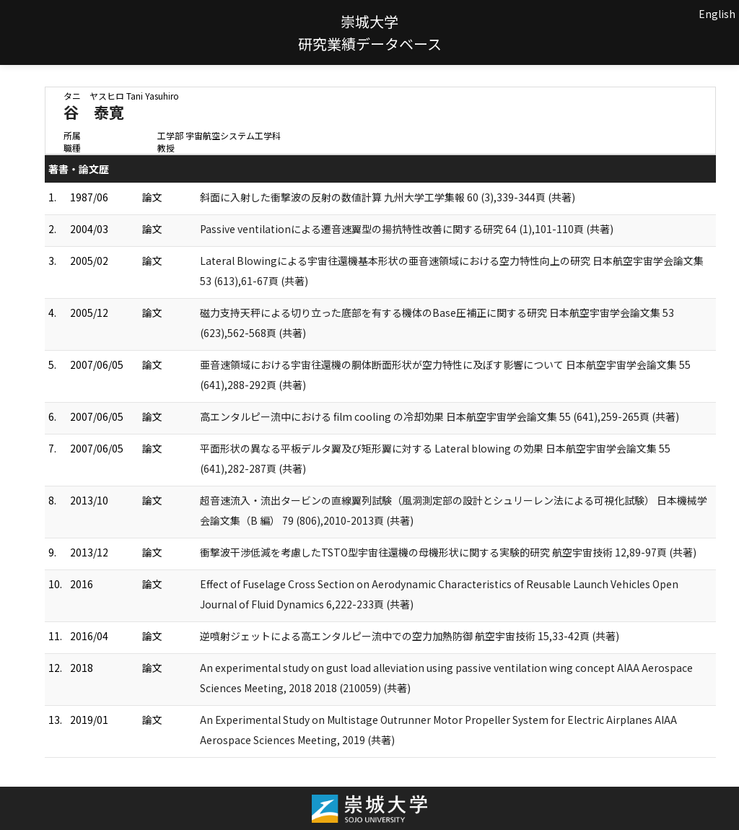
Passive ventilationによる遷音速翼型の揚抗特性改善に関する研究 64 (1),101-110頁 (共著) (406, 229)
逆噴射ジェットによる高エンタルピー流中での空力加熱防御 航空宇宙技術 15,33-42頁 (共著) (409, 636)
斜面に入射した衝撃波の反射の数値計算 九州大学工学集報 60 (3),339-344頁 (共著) (387, 197)
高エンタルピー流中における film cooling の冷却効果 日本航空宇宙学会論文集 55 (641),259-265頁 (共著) (439, 416)
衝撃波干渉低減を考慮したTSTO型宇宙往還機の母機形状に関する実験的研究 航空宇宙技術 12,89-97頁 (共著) (448, 552)
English (717, 13)
